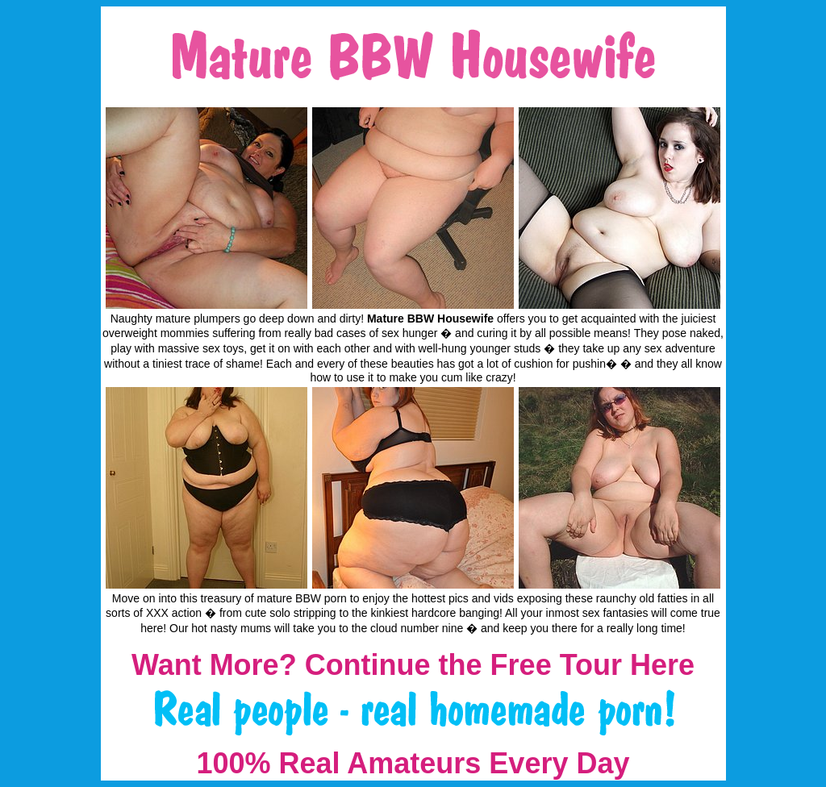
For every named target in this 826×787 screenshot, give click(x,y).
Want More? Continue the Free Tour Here (413, 664)
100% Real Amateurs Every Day (413, 763)
